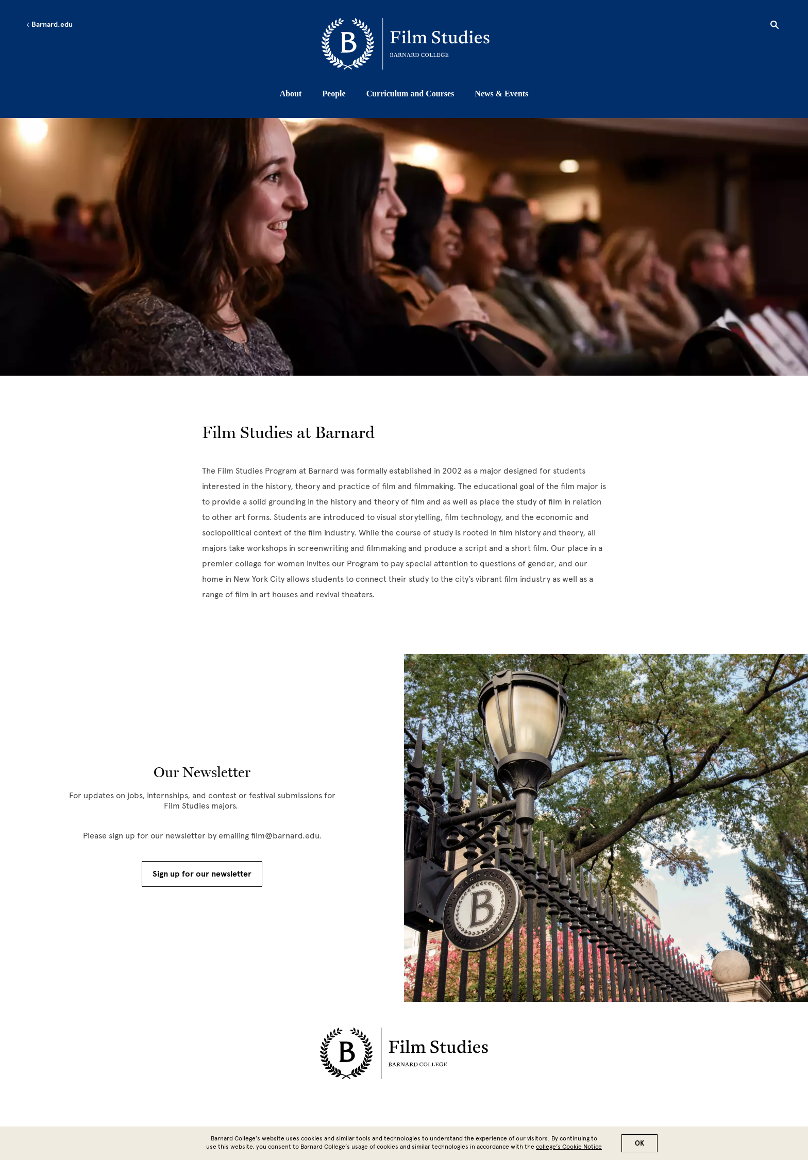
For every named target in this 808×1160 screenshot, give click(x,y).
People (333, 93)
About (291, 93)
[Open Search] (774, 26)
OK (639, 1143)
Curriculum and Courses (410, 93)
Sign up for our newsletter (202, 874)
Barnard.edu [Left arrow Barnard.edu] (49, 25)
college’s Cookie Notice (569, 1146)
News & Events (501, 93)
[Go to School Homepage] (407, 44)
